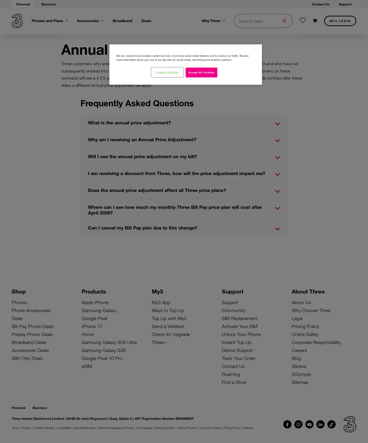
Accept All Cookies (201, 72)
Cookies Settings (167, 72)
